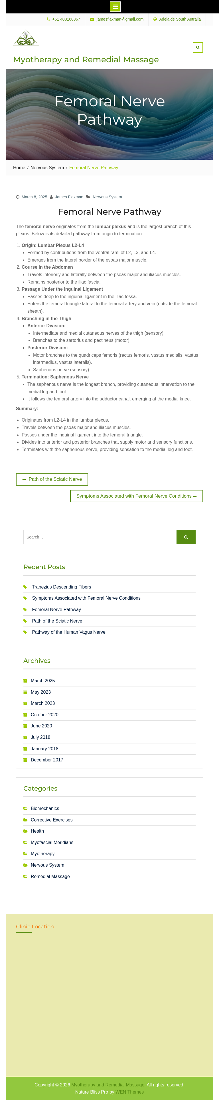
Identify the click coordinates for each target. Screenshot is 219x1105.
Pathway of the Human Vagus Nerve (69, 631)
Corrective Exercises (52, 819)
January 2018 (44, 747)
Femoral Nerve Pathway (56, 609)
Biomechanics (45, 807)
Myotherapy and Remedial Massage (86, 59)
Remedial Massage (50, 875)
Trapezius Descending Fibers (61, 586)
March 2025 (43, 680)
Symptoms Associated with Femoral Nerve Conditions (86, 597)
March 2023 (43, 702)
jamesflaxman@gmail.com (120, 19)
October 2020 (44, 714)
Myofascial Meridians (52, 841)
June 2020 (41, 725)
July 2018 (40, 736)
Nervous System (107, 196)
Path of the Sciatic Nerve (57, 620)
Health (37, 830)
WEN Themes (129, 1091)
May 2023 (41, 691)
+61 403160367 (66, 19)
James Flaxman (69, 196)
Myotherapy (43, 853)
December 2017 (47, 759)
